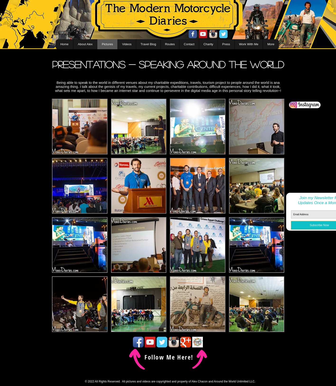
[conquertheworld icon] (197, 342)
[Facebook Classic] (193, 34)
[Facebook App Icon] (138, 342)
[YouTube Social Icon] (203, 34)
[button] (79, 126)
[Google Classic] (185, 342)
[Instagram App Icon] (213, 34)
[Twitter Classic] (223, 34)
